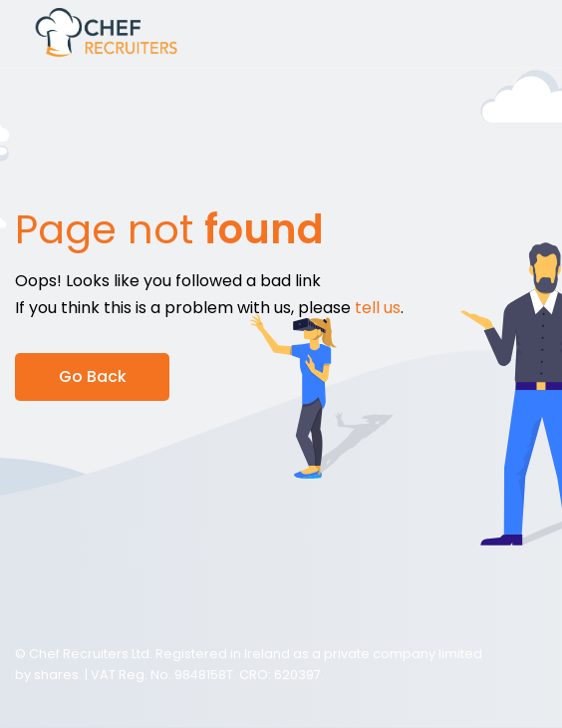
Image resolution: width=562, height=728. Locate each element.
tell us (378, 307)
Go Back (93, 376)
